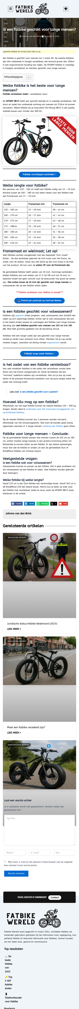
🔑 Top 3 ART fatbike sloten (19, 962)
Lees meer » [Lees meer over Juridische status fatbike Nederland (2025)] (14, 630)
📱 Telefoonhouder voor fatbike (22, 968)
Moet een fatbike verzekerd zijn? (26, 728)
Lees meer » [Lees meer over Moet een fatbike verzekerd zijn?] (14, 733)
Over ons (9, 989)
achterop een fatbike (52, 427)
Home (8, 983)
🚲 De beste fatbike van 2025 (20, 957)
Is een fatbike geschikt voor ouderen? (39, 392)
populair (20, 316)
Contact (9, 996)
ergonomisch (53, 343)
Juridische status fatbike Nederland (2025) (32, 624)
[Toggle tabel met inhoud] (27, 77)
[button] (10, 9)
